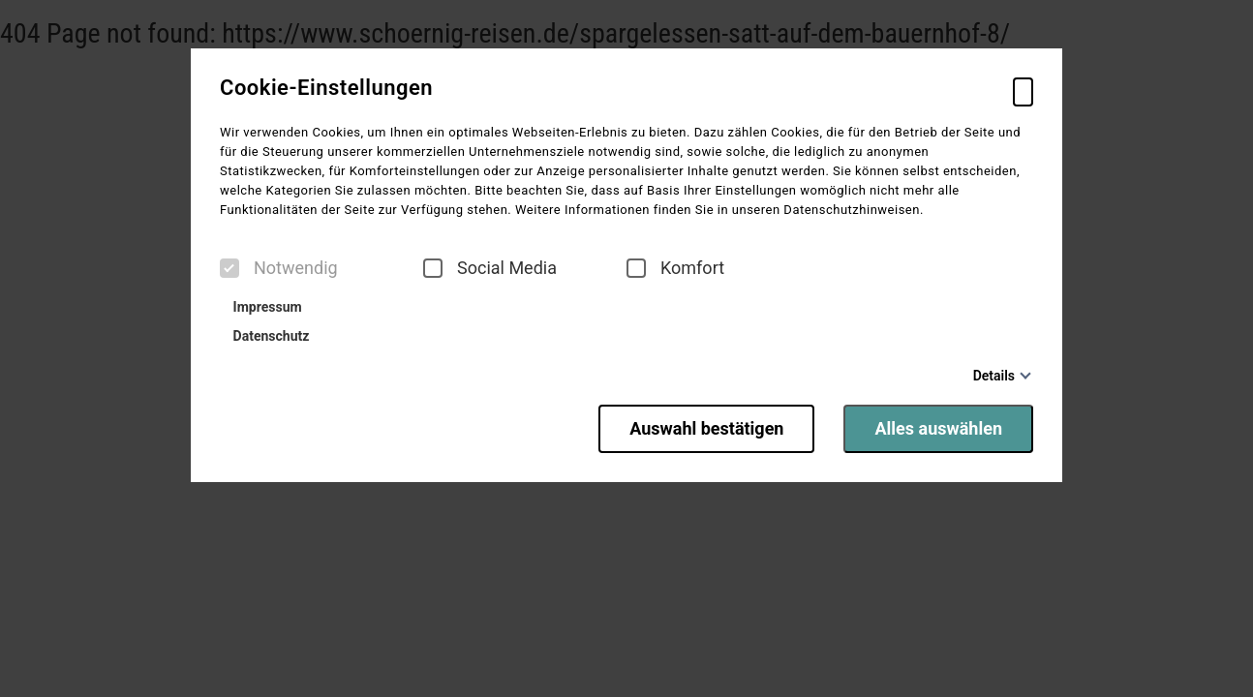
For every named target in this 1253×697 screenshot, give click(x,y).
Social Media (490, 268)
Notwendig (279, 268)
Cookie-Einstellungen (326, 88)
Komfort (675, 268)
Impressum (263, 307)
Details (994, 375)
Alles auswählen (938, 428)
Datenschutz (267, 336)
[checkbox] (229, 268)
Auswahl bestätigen (706, 428)
